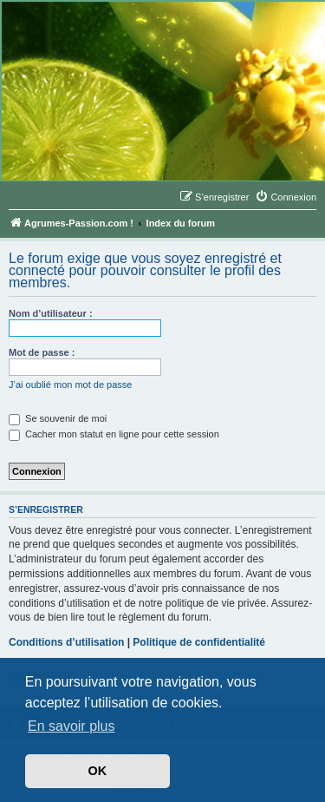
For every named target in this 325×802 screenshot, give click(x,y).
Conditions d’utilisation (66, 642)
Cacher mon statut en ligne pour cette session (114, 434)
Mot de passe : (42, 352)
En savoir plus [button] (71, 726)
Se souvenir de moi (58, 418)
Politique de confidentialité (199, 642)
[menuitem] (285, 197)
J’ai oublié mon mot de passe (70, 384)
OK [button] (97, 771)
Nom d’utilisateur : (51, 313)
